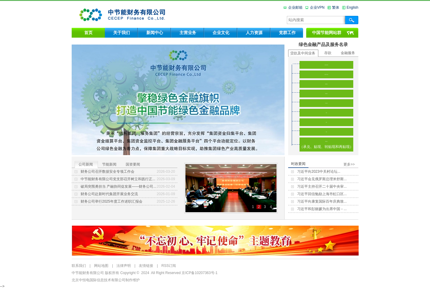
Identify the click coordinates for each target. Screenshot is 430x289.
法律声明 (123, 266)
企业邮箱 (295, 7)
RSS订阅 (169, 266)
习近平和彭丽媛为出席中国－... (322, 209)
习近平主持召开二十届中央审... (322, 186)
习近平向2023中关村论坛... (318, 171)
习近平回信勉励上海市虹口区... (322, 194)
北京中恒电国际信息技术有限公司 (98, 280)
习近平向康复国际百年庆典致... (322, 201)
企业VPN (317, 7)
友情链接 (146, 266)
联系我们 (79, 266)
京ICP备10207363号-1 (199, 273)
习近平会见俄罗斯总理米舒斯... (322, 179)
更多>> (349, 164)
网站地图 (101, 266)
